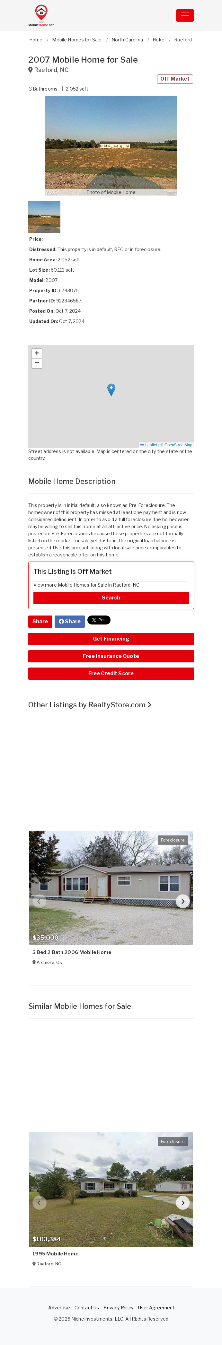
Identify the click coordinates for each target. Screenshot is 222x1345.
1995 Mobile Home (55, 1254)
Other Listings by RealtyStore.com (90, 705)
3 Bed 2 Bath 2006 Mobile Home (71, 952)
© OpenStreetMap (176, 445)
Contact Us (87, 1307)
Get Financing (111, 639)
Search (111, 598)
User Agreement (156, 1307)
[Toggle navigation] (185, 15)
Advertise (59, 1307)
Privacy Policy (118, 1307)
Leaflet (148, 445)
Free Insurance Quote (111, 656)
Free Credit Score (111, 673)
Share (40, 621)
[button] (111, 146)
